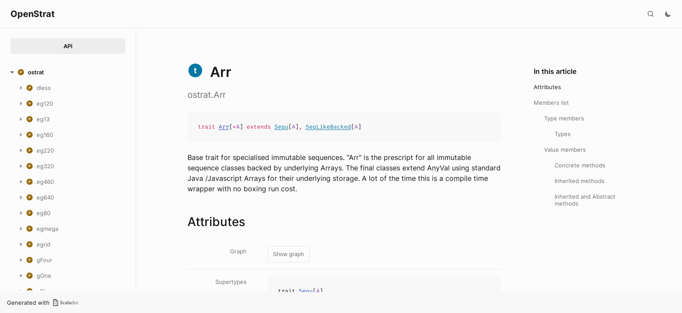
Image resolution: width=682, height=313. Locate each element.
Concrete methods (580, 165)
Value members (565, 149)
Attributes (547, 86)
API (68, 46)
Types (563, 133)
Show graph (288, 254)
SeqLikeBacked (328, 126)
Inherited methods (580, 180)
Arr (224, 126)
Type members (564, 118)
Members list (551, 102)
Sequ (281, 126)
